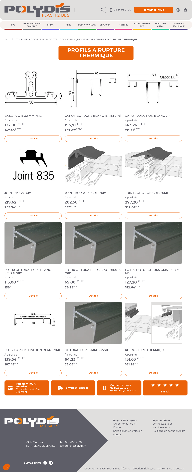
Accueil (8, 39)
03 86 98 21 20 (120, 9)
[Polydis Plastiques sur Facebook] (45, 463)
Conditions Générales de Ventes (127, 433)
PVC (13, 25)
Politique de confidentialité (169, 431)
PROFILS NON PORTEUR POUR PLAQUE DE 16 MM (62, 39)
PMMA (50, 25)
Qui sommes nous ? (124, 423)
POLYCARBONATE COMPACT (31, 24)
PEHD (68, 25)
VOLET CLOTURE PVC (142, 24)
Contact (118, 427)
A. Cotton (178, 468)
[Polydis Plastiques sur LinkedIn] (51, 463)
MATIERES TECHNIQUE (178, 24)
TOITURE (123, 25)
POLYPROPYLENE (87, 25)
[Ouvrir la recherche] (90, 10)
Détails (33, 138)
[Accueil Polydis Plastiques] (37, 9)
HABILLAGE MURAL (160, 24)
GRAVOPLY (105, 25)
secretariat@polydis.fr (73, 445)
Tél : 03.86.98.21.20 (71, 442)
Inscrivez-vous (161, 427)
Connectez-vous (162, 423)
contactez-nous (153, 9)
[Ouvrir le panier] (185, 10)
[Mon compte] (178, 9)
